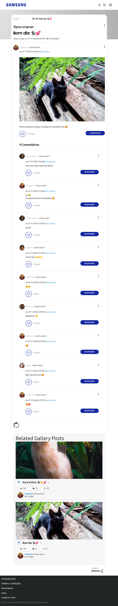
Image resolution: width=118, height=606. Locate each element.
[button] (100, 47)
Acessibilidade (8, 579)
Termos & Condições (11, 584)
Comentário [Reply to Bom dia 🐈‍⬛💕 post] (95, 133)
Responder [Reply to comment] (89, 172)
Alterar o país (8, 598)
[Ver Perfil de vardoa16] (29, 248)
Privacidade (7, 588)
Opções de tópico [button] (100, 25)
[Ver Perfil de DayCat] (29, 365)
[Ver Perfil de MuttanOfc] (24, 47)
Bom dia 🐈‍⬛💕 (31, 542)
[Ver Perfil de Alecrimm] (30, 306)
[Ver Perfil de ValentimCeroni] (32, 156)
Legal (4, 593)
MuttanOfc (29, 494)
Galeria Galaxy (44, 52)
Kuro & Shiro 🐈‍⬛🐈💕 (35, 482)
